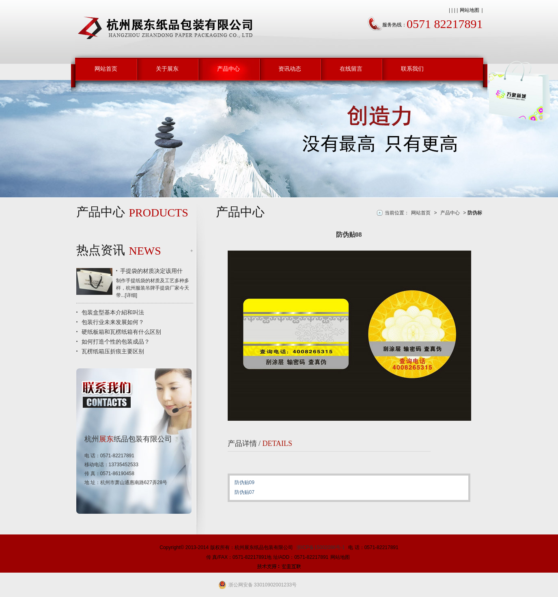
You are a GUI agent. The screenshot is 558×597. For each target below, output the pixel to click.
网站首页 (106, 68)
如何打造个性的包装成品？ (116, 341)
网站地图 (469, 10)
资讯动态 (289, 68)
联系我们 (412, 68)
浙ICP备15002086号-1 (320, 547)
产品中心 (228, 68)
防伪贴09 (244, 482)
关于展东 (167, 68)
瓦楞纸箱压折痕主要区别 (113, 351)
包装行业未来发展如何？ (113, 322)
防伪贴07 (244, 492)
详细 (131, 295)
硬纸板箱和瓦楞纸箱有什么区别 (121, 332)
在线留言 (351, 68)
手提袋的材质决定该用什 (151, 271)
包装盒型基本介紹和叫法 (113, 312)
